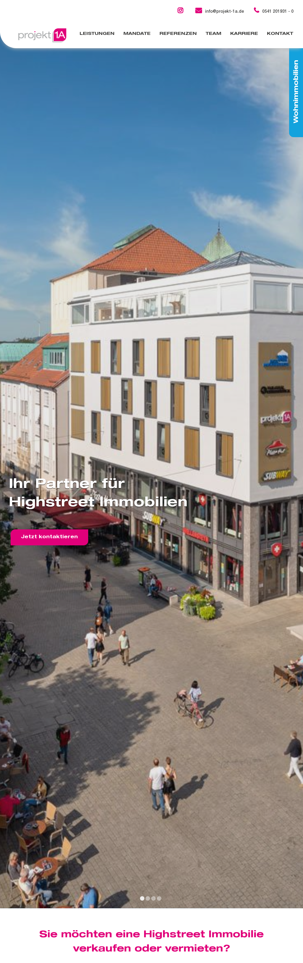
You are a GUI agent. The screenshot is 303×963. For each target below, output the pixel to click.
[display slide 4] (159, 898)
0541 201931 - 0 (274, 12)
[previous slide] (5, 465)
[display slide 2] (148, 898)
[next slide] (297, 465)
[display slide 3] (153, 898)
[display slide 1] (142, 898)
